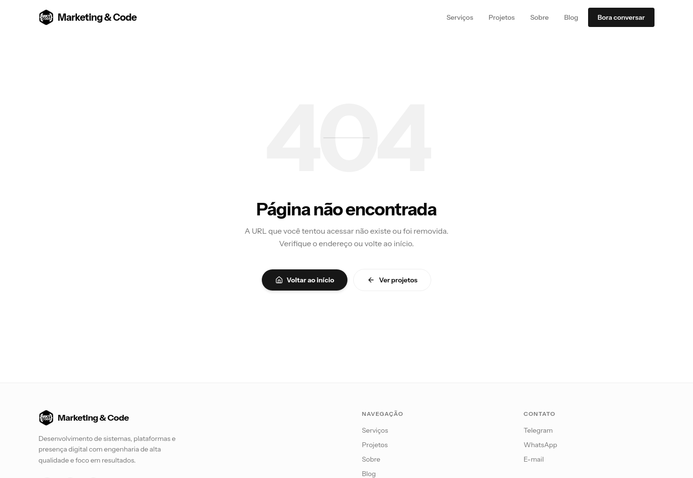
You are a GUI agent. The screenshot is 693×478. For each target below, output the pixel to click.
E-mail (534, 459)
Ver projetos (392, 280)
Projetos (501, 17)
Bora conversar (621, 17)
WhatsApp (540, 444)
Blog (571, 17)
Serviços (460, 17)
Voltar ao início (304, 280)
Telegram (538, 430)
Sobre (539, 17)
